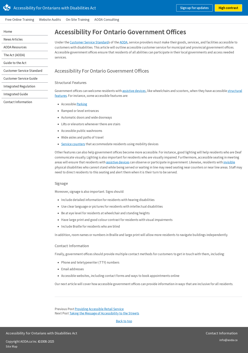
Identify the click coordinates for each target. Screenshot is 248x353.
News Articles (13, 39)
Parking (82, 104)
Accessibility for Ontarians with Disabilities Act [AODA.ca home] (54, 8)
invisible (229, 162)
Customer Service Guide (21, 78)
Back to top (124, 321)
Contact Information (18, 102)
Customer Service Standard (89, 42)
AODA (123, 42)
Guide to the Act (15, 63)
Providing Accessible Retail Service (99, 309)
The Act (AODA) (14, 55)
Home (8, 31)
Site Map (11, 346)
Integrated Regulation (19, 86)
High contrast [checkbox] (228, 8)
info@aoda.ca (228, 340)
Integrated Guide (16, 94)
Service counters (73, 144)
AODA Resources (15, 47)
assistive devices (134, 91)
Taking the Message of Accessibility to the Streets (104, 313)
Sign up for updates (194, 8)
